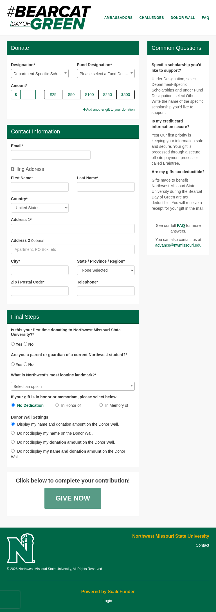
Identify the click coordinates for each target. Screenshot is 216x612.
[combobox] (40, 73)
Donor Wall (183, 18)
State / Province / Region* (101, 261)
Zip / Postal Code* (27, 282)
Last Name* (87, 178)
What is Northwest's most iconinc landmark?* (53, 375)
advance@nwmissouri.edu (178, 245)
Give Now (73, 498)
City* (15, 261)
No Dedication (27, 405)
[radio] (29, 406)
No (29, 344)
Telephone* (87, 282)
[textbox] (105, 73)
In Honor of (68, 405)
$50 (71, 94)
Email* (17, 146)
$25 (53, 94)
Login (107, 600)
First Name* (22, 178)
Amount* (19, 85)
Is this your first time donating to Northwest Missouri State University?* (66, 332)
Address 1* (21, 219)
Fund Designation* (94, 64)
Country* (19, 198)
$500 (125, 94)
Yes (16, 344)
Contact (202, 545)
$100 (89, 94)
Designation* (23, 64)
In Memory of (113, 405)
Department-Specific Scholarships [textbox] (41, 74)
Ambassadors (118, 18)
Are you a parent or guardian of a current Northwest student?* (69, 355)
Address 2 (20, 240)
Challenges (151, 18)
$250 (107, 94)
